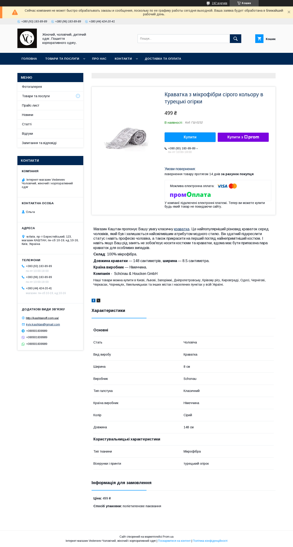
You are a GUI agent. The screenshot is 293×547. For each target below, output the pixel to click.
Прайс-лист (30, 105)
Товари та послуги (62, 58)
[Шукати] (235, 38)
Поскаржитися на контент (174, 540)
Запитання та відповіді (39, 143)
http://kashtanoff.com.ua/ (42, 317)
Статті (27, 124)
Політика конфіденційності (210, 540)
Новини (27, 115)
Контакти (123, 58)
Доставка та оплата (163, 58)
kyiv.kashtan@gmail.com (43, 324)
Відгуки (27, 133)
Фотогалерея (32, 86)
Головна (29, 58)
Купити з (243, 137)
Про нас (99, 58)
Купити (190, 137)
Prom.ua (168, 536)
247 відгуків (219, 3)
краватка (181, 229)
